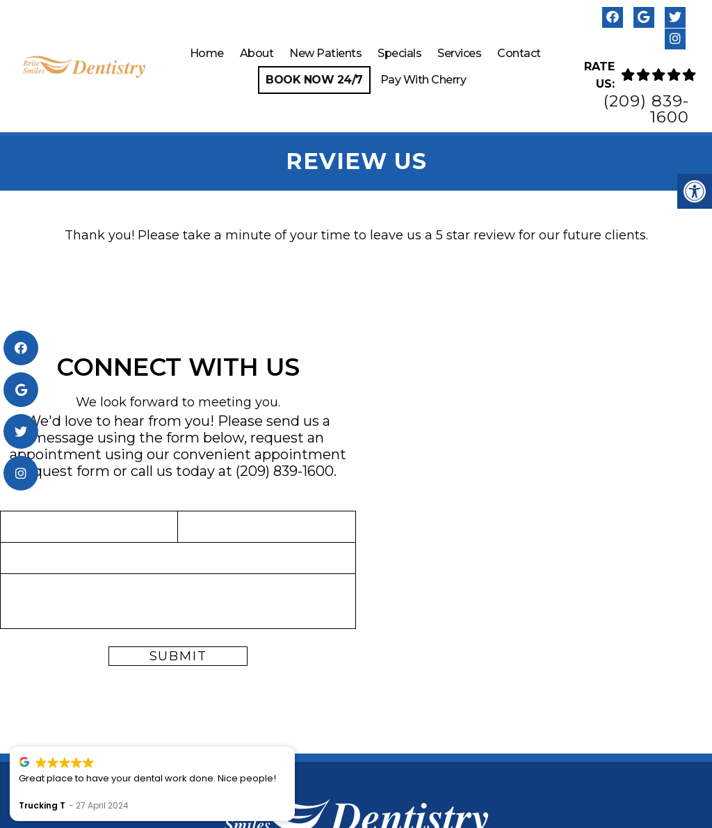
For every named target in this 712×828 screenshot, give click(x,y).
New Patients (325, 53)
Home (207, 53)
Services (459, 53)
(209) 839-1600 (646, 109)
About (257, 53)
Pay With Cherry (423, 79)
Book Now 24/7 (314, 79)
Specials (399, 53)
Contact (519, 53)
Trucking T (188, 805)
